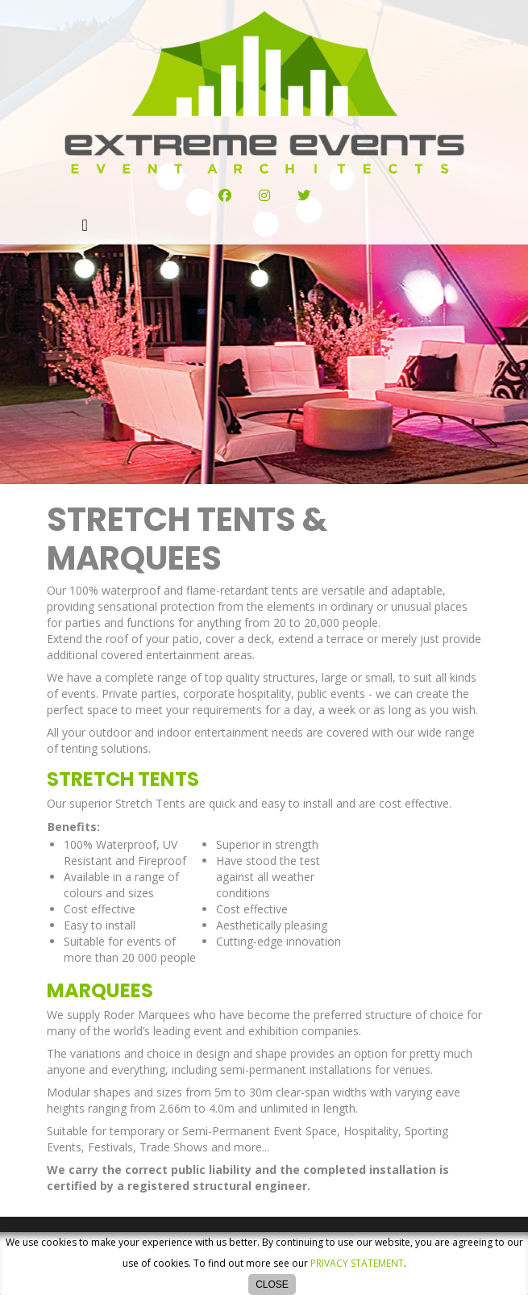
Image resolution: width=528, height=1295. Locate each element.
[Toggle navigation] (85, 225)
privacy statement (357, 1263)
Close (272, 1284)
